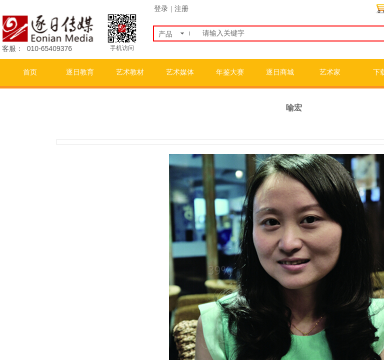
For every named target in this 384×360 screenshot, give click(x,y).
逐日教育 (80, 72)
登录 (161, 8)
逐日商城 (280, 72)
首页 (30, 72)
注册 (181, 8)
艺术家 (330, 72)
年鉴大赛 (230, 72)
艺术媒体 (180, 72)
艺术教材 (130, 72)
